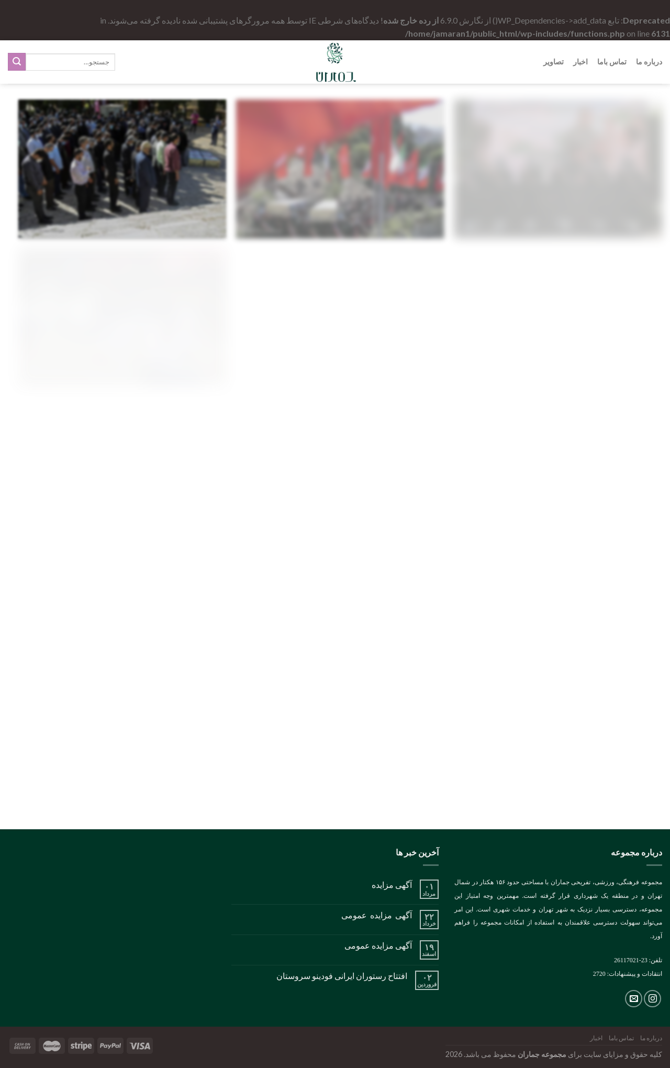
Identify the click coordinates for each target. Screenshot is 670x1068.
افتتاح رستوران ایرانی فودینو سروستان (341, 976)
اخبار (580, 61)
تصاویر (553, 61)
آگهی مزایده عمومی (376, 915)
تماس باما (612, 61)
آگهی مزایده (392, 884)
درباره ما (649, 61)
